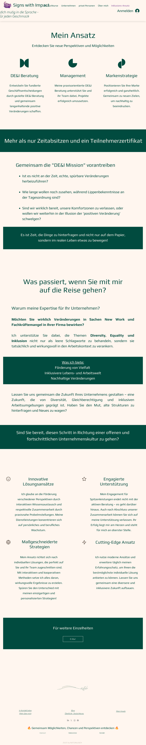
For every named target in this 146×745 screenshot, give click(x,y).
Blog (73, 710)
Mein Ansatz (120, 711)
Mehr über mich (25, 713)
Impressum (42, 733)
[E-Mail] (73, 639)
